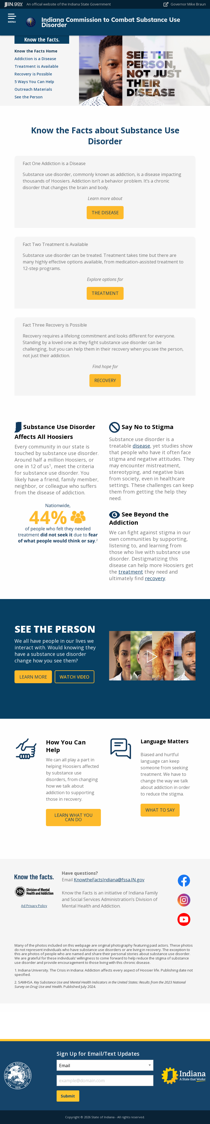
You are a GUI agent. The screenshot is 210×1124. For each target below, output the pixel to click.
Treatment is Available (36, 66)
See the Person (28, 96)
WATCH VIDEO (74, 677)
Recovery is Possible (33, 74)
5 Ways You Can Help (34, 81)
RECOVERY (105, 380)
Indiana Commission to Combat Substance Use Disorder (110, 22)
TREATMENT (105, 293)
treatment (130, 571)
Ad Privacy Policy (34, 905)
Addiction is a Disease (35, 58)
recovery (155, 578)
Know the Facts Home (35, 51)
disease (141, 445)
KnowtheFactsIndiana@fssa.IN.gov (109, 880)
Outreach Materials (33, 89)
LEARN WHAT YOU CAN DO (73, 817)
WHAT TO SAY (160, 810)
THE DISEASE (105, 213)
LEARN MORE (33, 677)
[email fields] (105, 1080)
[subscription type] (105, 1065)
